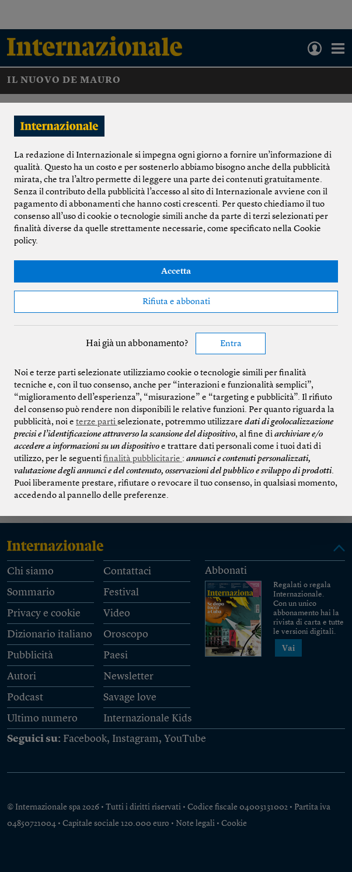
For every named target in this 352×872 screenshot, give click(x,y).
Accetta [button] (176, 271)
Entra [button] (231, 344)
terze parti (96, 422)
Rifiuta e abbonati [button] (176, 302)
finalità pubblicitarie (142, 459)
